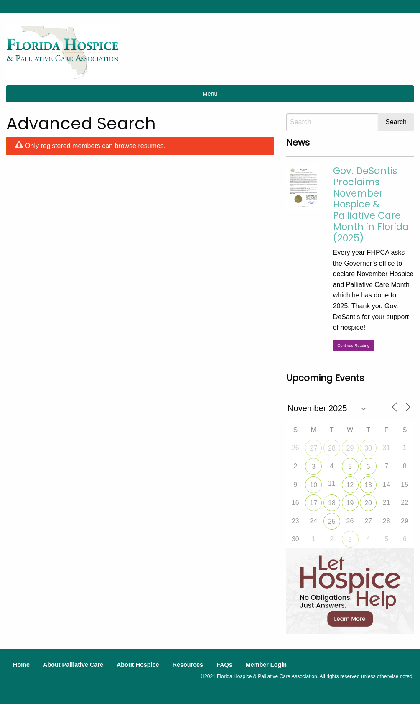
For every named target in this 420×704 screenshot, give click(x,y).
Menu (210, 93)
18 (332, 503)
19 (350, 503)
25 (332, 521)
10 (313, 485)
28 (332, 448)
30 (368, 448)
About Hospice (138, 664)
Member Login (266, 664)
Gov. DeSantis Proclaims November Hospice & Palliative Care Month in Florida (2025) (371, 204)
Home (21, 664)
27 (313, 448)
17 (313, 503)
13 (368, 485)
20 (368, 503)
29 (350, 448)
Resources (187, 664)
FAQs (224, 664)
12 (350, 485)
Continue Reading (353, 345)
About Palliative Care (73, 664)
